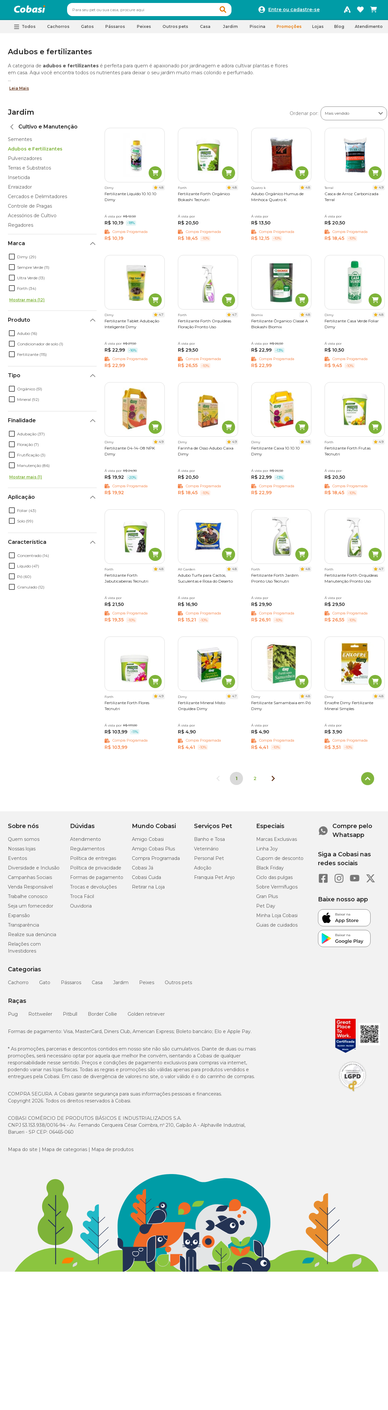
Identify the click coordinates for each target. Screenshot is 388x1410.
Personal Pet (209, 861)
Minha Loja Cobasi (277, 918)
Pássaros (71, 985)
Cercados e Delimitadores (37, 199)
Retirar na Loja (148, 890)
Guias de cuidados (277, 928)
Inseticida (19, 180)
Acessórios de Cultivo (32, 218)
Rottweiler (40, 1017)
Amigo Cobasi (148, 842)
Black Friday (270, 871)
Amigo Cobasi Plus (153, 852)
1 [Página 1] (236, 781)
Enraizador (20, 190)
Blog (339, 29)
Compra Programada (156, 861)
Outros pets (178, 985)
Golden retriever (146, 1017)
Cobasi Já (142, 871)
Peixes (146, 985)
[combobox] (162, 11)
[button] (235, 11)
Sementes (20, 142)
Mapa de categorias (64, 1152)
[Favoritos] (360, 11)
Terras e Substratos (29, 171)
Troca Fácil (82, 899)
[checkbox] (12, 260)
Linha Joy (267, 852)
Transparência (23, 928)
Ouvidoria (81, 909)
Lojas (318, 29)
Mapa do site (22, 1152)
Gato (44, 985)
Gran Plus (267, 899)
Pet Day (265, 909)
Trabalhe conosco (28, 899)
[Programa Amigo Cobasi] (347, 11)
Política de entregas (93, 861)
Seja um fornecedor (30, 909)
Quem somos (23, 842)
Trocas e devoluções (93, 890)
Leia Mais (19, 91)
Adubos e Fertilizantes (35, 152)
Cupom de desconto (279, 861)
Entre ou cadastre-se (294, 11)
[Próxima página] (273, 781)
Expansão (19, 918)
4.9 (381, 190)
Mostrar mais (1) (25, 479)
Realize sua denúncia (32, 937)
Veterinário (206, 852)
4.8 (161, 190)
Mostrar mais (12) (27, 302)
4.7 (161, 317)
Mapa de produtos (112, 1152)
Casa (97, 985)
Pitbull (70, 1017)
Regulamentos (87, 852)
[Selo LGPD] (352, 1095)
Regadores (20, 228)
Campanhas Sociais (30, 880)
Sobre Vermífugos (277, 890)
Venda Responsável (30, 890)
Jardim (21, 115)
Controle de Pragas (30, 209)
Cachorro (18, 985)
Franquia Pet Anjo (214, 880)
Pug (13, 1017)
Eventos (17, 861)
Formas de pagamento (96, 880)
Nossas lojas (22, 852)
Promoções (289, 29)
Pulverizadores (25, 161)
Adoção (202, 871)
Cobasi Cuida (146, 880)
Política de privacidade (95, 871)
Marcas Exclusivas (276, 842)
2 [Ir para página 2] (255, 781)
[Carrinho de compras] (373, 11)
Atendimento (369, 29)
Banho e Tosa (209, 842)
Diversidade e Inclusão (34, 871)
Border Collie (102, 1017)
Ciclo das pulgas (274, 880)
